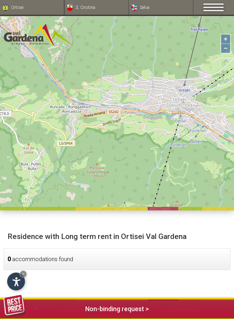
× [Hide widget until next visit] (23, 273)
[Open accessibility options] (16, 281)
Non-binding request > (76, 308)
